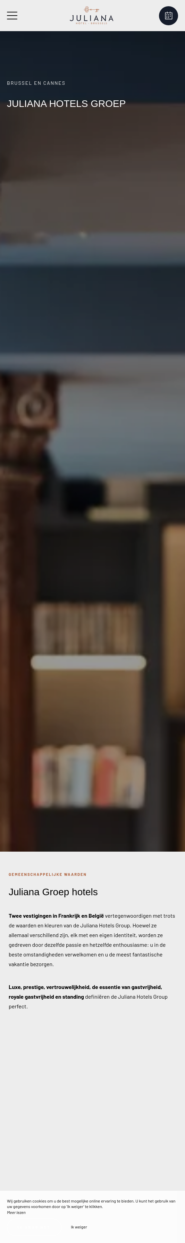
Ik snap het (34, 1227)
